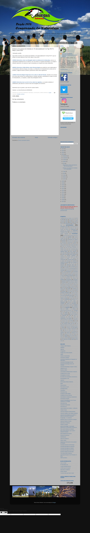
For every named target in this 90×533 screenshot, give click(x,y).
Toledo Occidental (72, 335)
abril (64, 173)
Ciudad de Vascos (69, 252)
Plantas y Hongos (64, 424)
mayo (64, 171)
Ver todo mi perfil (64, 69)
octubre (65, 159)
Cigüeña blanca (63, 251)
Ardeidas (19, 94)
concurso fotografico (71, 255)
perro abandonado (73, 312)
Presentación (24, 42)
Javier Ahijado (70, 291)
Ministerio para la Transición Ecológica (68, 419)
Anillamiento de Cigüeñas (65, 230)
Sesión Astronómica (72, 328)
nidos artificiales (74, 306)
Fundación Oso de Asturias (66, 395)
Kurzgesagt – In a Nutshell (66, 417)
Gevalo (67, 287)
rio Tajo (71, 320)
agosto (64, 161)
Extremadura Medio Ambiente (66, 381)
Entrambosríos (67, 278)
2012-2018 (71, 219)
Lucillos (61, 299)
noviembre (65, 157)
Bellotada (63, 240)
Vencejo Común (75, 338)
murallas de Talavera (68, 304)
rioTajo (61, 322)
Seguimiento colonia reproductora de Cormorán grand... (70, 165)
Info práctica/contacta (59, 42)
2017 (73, 220)
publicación (64, 315)
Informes (64, 291)
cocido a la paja (65, 254)
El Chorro (63, 274)
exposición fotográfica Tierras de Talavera (70, 280)
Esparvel (74, 278)
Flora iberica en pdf (64, 386)
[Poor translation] (5, 512)
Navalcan (76, 304)
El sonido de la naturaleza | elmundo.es (68, 376)
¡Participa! (68, 42)
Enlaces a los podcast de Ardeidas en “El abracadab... (70, 168)
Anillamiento (73, 229)
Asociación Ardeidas (64, 357)
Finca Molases (74, 284)
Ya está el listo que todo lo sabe (67, 473)
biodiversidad (70, 242)
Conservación (63, 259)
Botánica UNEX (63, 370)
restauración (76, 319)
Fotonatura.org (63, 391)
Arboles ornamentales (65, 355)
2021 (63, 154)
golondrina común (73, 287)
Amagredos (62, 350)
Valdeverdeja (64, 338)
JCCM (75, 291)
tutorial (71, 336)
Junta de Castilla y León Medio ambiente (69, 413)
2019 (63, 183)
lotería (75, 298)
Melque (74, 302)
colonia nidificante (73, 254)
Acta (73, 223)
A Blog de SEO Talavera (65, 345)
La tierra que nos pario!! (65, 468)
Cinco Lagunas (73, 251)
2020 (63, 181)
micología (62, 303)
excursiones (68, 279)
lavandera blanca (69, 295)
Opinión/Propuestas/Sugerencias (66, 310)
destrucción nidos (70, 264)
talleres (75, 334)
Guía (64, 290)
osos (63, 311)
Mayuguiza (62, 302)
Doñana (69, 272)
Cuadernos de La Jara (65, 373)
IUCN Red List (63, 406)
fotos (77, 286)
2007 (63, 201)
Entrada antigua (52, 137)
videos (73, 339)
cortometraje (69, 260)
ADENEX (62, 347)
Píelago (61, 314)
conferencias (62, 256)
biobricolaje (64, 242)
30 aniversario (67, 223)
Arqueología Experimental (73, 235)
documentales (64, 272)
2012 (63, 192)
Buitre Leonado (63, 243)
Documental (75, 271)
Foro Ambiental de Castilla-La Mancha (67, 286)
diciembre (65, 155)
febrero (64, 176)
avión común (63, 239)
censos (71, 250)
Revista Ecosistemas (64, 435)
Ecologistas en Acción (65, 375)
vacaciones (76, 336)
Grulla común (63, 288)
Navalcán (63, 306)
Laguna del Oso (70, 294)
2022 (63, 152)
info (77, 290)
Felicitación (64, 282)
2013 (63, 190)
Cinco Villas (62, 252)
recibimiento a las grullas (66, 318)
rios (75, 320)
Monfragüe (74, 303)
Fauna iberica (63, 385)
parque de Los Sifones (70, 311)
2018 (77, 220)
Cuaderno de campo (64, 262)
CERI (75, 250)
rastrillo (69, 316)
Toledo (66, 335)
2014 (63, 188)
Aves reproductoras (72, 238)
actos (70, 226)
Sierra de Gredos (68, 330)
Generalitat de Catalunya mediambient (68, 396)
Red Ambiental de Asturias (66, 433)
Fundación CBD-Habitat (65, 393)
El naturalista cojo (64, 464)
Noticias (68, 307)
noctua (63, 307)
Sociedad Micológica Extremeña (67, 449)
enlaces (68, 276)
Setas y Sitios (63, 440)
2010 (63, 195)
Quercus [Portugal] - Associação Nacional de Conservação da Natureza (68, 427)
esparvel (62, 380)
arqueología (66, 235)
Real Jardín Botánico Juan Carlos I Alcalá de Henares (67, 431)
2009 (63, 197)
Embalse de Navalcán (69, 275)
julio (64, 163)
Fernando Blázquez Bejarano (73, 282)
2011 (63, 194)
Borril (75, 242)
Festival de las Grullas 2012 (67, 283)
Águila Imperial (75, 226)
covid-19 (74, 260)
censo (76, 244)
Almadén (61, 229)
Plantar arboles (63, 471)
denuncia (62, 264)
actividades (69, 225)
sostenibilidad (74, 331)
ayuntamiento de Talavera (73, 239)
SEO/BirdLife (63, 436)
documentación (68, 271)
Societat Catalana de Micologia (67, 451)
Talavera (68, 332)
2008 (63, 199)
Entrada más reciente (18, 137)
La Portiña (64, 294)
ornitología (76, 310)
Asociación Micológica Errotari (66, 362)
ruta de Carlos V (75, 322)
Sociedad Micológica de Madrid (67, 448)
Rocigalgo (66, 322)
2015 (63, 186)
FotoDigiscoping (63, 388)
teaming (61, 335)
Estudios (62, 279)
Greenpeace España (64, 398)
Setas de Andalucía (64, 438)
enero (64, 178)
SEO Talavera (32, 42)
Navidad (68, 306)
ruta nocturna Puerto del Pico (68, 323)
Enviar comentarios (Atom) (24, 140)
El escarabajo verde (69, 274)
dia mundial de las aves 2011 (69, 267)
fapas (61, 383)
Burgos (69, 243)
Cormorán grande (70, 259)
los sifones (71, 298)
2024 (63, 148)
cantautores (74, 243)
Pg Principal (15, 42)
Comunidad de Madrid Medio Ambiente (68, 371)
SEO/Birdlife (64, 328)
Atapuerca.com (63, 368)
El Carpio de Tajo (75, 272)
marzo (64, 175)
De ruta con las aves (71, 263)
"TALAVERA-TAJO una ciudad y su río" (67, 218)
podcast (22, 94)
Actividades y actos (64, 226)
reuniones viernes (65, 320)
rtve (69, 322)
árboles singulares (64, 233)
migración (68, 303)
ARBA (61, 354)
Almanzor (67, 229)
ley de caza (76, 295)
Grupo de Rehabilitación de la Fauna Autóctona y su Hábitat (68, 401)
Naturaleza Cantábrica (65, 422)
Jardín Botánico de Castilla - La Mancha (68, 408)
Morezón (61, 304)
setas (61, 330)
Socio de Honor (67, 331)
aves (66, 238)
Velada (68, 338)
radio (70, 315)
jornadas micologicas (64, 292)
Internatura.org (63, 403)
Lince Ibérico (64, 296)
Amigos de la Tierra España (66, 352)
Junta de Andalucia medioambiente (67, 411)
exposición (76, 279)
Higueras (68, 290)
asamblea (69, 236)
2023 (63, 150)
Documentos (48, 42)
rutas (63, 327)
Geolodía (63, 287)
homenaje (73, 290)
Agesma (62, 349)
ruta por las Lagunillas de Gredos (72, 326)
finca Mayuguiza (67, 284)
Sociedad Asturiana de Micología (67, 444)
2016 (63, 184)
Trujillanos (66, 336)
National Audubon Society (65, 421)
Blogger (54, 502)
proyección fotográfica (74, 314)
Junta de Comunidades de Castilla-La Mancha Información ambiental (68, 415)
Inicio (36, 137)
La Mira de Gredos (74, 292)
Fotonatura (62, 390)
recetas (74, 316)
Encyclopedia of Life (64, 378)
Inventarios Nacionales (65, 404)
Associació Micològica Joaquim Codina (68, 366)
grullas (69, 288)
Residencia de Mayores (68, 319)
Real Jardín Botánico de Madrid (67, 429)
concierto (62, 255)
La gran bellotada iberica (65, 466)
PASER (66, 312)
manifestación (67, 299)
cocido (76, 252)
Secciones (40, 42)
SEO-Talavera (75, 327)
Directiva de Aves (69, 270)
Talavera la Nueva (68, 334)
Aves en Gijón (63, 462)
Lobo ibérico (71, 296)
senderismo (69, 327)
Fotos (74, 42)
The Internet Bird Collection (66, 453)
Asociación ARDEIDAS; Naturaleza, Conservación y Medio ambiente (69, 55)
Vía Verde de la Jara (66, 339)
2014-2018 (62, 220)
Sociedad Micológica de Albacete (67, 446)
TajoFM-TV (62, 332)
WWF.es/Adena (63, 457)
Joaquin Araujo (63, 409)
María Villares (73, 300)
